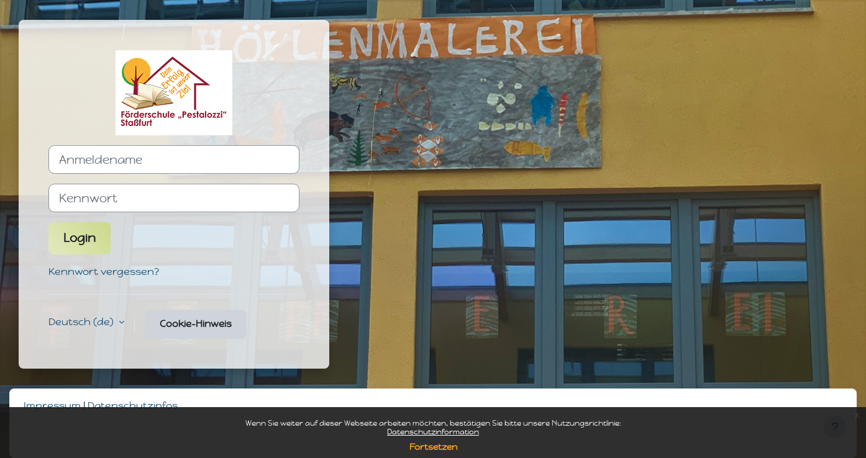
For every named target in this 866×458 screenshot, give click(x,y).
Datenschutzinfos (133, 405)
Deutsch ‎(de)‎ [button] (82, 322)
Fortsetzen (433, 447)
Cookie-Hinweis (196, 324)
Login (79, 238)
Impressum (52, 405)
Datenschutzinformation (433, 432)
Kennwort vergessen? (103, 271)
